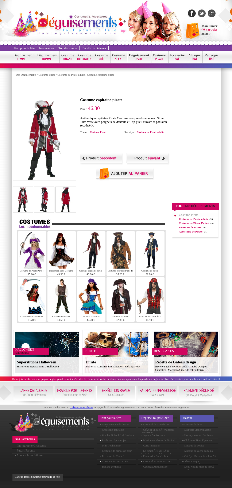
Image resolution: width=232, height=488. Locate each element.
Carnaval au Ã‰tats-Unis (157, 461)
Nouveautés (46, 48)
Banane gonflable (111, 466)
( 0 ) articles (209, 29)
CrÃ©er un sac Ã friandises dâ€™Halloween (157, 431)
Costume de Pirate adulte (71, 74)
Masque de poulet (194, 445)
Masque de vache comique (198, 450)
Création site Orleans (81, 407)
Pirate (91, 362)
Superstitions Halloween (36, 362)
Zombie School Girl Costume (118, 435)
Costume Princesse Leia (115, 461)
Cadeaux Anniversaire (155, 466)
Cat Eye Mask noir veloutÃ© (200, 456)
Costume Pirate (46, 74)
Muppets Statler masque (197, 429)
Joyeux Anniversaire (154, 435)
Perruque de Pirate (190, 227)
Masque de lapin (193, 424)
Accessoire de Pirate (190, 231)
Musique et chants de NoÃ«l (159, 440)
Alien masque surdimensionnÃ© (192, 463)
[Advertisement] (89, 88)
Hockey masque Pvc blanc (198, 435)
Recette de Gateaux (94, 48)
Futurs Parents (26, 450)
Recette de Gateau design (175, 362)
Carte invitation (151, 445)
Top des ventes (67, 48)
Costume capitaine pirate (100, 74)
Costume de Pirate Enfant (194, 223)
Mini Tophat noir (111, 445)
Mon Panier (209, 26)
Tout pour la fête (24, 48)
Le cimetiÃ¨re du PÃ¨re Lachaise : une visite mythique (158, 452)
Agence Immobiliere (29, 455)
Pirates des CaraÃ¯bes (155, 456)
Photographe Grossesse (31, 445)
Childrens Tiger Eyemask (198, 440)
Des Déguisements (26, 74)
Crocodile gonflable (113, 429)
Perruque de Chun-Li (113, 456)
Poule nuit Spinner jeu (114, 440)
